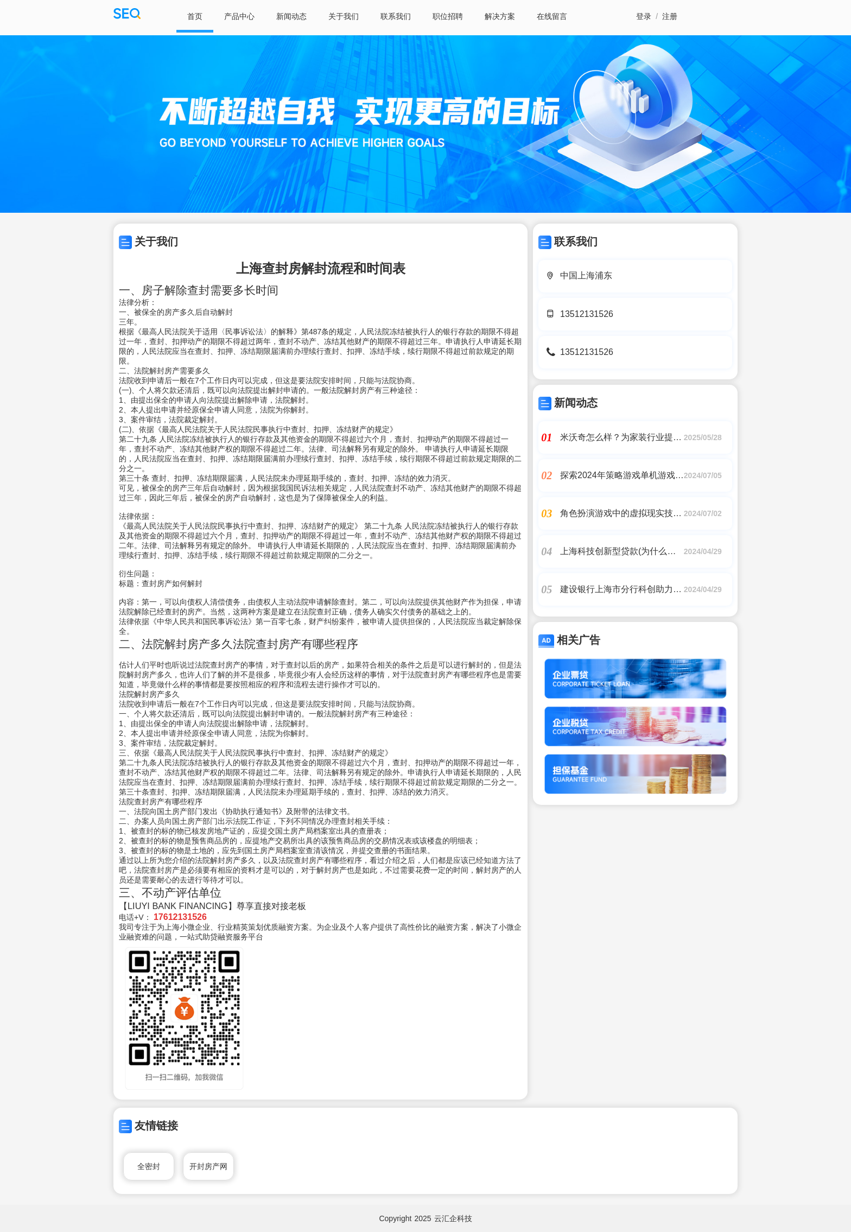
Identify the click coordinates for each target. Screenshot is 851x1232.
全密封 (148, 1166)
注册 (669, 16)
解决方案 (500, 16)
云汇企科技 (453, 1218)
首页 (194, 16)
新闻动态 (291, 16)
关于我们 (343, 16)
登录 (643, 16)
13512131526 (586, 314)
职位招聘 (448, 16)
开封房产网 (208, 1166)
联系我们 (395, 16)
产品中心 (239, 16)
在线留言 (552, 16)
